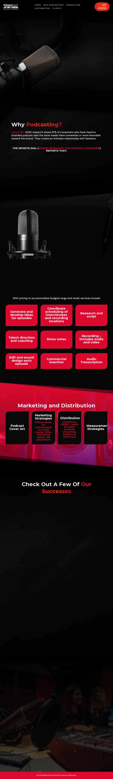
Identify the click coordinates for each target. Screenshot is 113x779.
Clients (57, 8)
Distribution (42, 8)
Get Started (102, 6)
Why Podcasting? (54, 5)
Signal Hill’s (18, 132)
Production (73, 5)
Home (38, 5)
